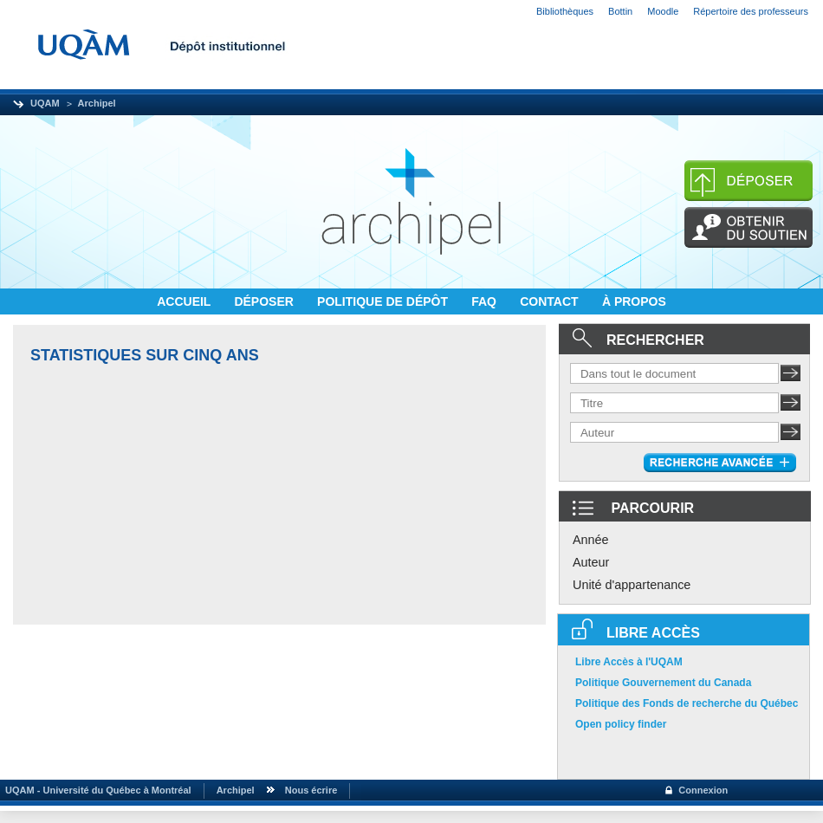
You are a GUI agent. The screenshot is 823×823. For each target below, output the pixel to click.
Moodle (662, 11)
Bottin (620, 11)
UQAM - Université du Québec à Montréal (95, 790)
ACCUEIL (185, 301)
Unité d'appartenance (631, 585)
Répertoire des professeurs (750, 11)
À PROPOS (634, 301)
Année (591, 540)
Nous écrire (311, 790)
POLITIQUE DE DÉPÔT (384, 301)
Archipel (97, 103)
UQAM (45, 103)
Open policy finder (620, 724)
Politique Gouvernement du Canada (663, 683)
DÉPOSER (265, 301)
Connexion (703, 790)
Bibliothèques (564, 11)
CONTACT (550, 301)
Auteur (591, 562)
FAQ (485, 301)
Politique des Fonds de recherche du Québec (686, 703)
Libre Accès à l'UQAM (629, 662)
